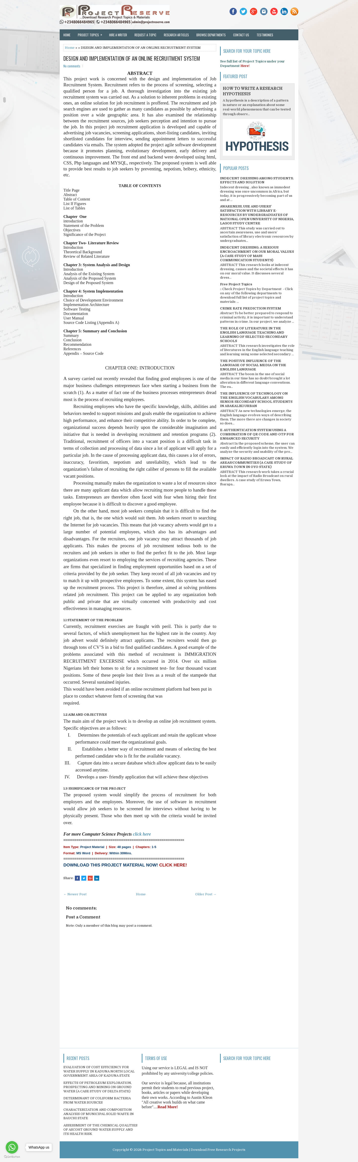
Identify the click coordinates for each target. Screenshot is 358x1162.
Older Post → (205, 894)
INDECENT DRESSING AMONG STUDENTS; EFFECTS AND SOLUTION (257, 180)
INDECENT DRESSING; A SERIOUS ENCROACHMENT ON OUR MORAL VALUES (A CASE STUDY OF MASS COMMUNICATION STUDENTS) (257, 254)
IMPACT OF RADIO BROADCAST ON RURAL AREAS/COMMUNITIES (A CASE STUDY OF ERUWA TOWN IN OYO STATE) (256, 462)
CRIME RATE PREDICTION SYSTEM (250, 308)
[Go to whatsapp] (12, 1147)
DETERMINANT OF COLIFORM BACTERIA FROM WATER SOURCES (97, 1100)
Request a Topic (145, 34)
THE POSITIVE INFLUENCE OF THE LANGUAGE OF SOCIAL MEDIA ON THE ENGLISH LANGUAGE (253, 365)
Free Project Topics (236, 284)
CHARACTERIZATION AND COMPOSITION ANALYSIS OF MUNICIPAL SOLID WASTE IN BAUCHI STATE (98, 1114)
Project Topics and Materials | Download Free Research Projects (193, 1150)
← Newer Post (75, 894)
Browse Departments (211, 34)
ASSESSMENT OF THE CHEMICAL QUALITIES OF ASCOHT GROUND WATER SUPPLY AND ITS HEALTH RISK (100, 1129)
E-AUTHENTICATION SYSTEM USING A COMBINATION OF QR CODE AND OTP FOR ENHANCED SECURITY (257, 434)
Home (66, 34)
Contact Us (241, 34)
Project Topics (91, 33)
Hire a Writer (118, 34)
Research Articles (176, 34)
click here (142, 834)
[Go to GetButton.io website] (12, 1157)
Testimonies (265, 34)
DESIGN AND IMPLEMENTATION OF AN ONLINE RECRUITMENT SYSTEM (131, 58)
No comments (71, 65)
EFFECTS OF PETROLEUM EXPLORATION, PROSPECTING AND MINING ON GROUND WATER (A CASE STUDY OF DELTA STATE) (97, 1087)
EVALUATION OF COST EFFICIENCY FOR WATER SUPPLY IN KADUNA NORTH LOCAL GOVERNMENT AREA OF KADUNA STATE (98, 1071)
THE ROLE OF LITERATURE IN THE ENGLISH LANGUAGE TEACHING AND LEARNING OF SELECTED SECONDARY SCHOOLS (253, 334)
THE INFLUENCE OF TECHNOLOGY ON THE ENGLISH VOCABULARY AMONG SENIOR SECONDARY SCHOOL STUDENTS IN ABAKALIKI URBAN (256, 400)
